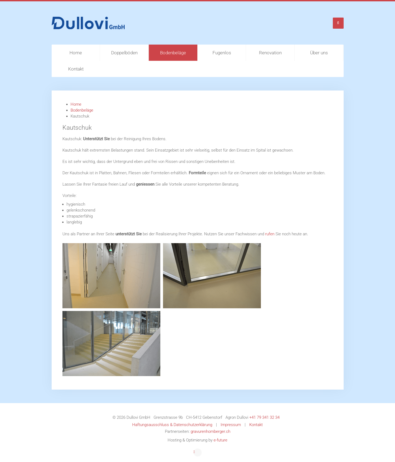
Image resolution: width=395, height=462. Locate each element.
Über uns (319, 52)
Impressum (231, 424)
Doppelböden (124, 52)
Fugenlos (222, 52)
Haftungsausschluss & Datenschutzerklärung (172, 424)
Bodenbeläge (173, 52)
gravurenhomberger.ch (210, 431)
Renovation (270, 52)
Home (75, 52)
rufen (270, 234)
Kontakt (76, 69)
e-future (220, 440)
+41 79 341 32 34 (264, 417)
